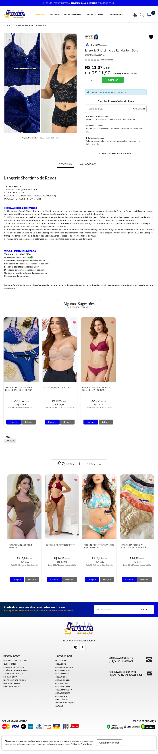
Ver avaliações (107, 60)
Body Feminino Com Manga (56, 546)
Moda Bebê (54, 15)
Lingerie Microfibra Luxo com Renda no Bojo (97, 388)
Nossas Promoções (65, 703)
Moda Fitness (62, 673)
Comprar (113, 79)
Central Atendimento (121, 660)
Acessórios (61, 660)
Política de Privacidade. (81, 744)
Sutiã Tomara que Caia (57, 387)
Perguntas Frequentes (15, 660)
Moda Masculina (63, 690)
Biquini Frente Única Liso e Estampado (135, 546)
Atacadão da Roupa (50, 138)
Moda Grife (61, 677)
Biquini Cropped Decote (96, 545)
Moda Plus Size (62, 693)
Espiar (29, 422)
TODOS (39, 15)
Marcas (59, 706)
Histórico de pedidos (14, 680)
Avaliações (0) (87, 164)
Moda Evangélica (73, 15)
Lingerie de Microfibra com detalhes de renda (19, 388)
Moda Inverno (115, 15)
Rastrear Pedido (12, 686)
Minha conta (10, 677)
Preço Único (61, 699)
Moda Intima (61, 683)
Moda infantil (62, 680)
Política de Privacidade (16, 670)
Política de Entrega (14, 667)
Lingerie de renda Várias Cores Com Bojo (21, 546)
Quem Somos (9, 664)
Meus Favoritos (11, 683)
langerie (10, 441)
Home (9, 25)
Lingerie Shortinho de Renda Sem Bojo (31, 25)
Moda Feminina (95, 15)
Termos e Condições (14, 673)
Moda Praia (61, 696)
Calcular (139, 108)
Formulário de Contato (125, 674)
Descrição (65, 164)
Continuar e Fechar (109, 742)
